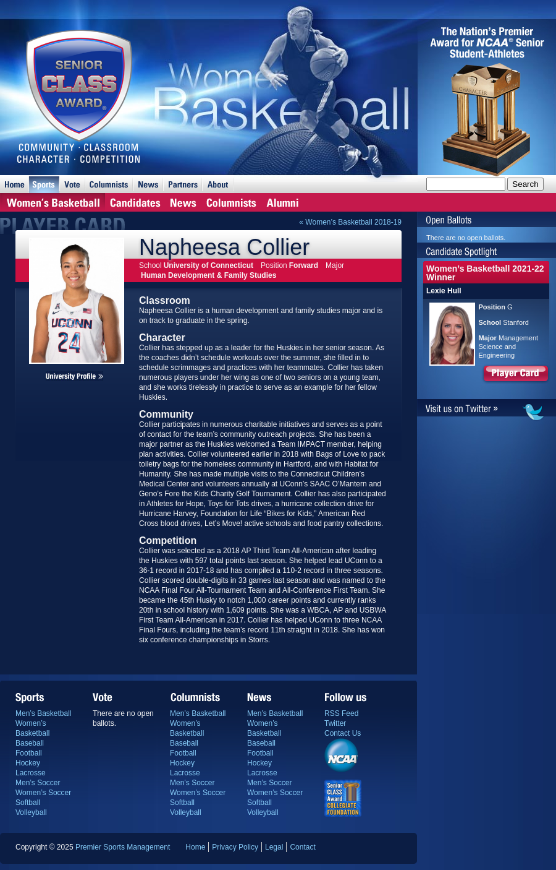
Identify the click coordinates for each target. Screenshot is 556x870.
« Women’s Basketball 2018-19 (350, 222)
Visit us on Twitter (486, 409)
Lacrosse (30, 773)
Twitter (335, 723)
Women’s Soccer (43, 792)
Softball (27, 802)
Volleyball (31, 812)
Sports (43, 184)
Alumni (283, 202)
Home (14, 184)
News (148, 184)
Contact (302, 847)
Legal (274, 847)
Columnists (109, 184)
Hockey (27, 763)
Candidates (134, 202)
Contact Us (342, 733)
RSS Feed (341, 713)
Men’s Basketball (43, 713)
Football (28, 753)
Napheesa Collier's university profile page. (74, 376)
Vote (72, 184)
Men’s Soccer (37, 782)
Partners (182, 184)
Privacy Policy (235, 847)
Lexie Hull (443, 290)
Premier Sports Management (122, 847)
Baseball (29, 743)
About (218, 184)
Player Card (516, 375)
